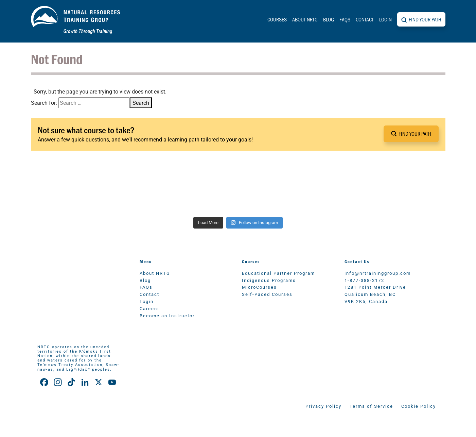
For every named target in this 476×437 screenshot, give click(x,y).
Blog (328, 19)
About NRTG (305, 19)
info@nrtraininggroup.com (378, 273)
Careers (149, 308)
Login (385, 19)
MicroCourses (259, 287)
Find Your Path (425, 19)
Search (141, 102)
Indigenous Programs (269, 280)
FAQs (344, 19)
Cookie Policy (418, 406)
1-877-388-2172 (364, 280)
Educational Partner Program (278, 273)
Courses (277, 19)
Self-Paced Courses (267, 294)
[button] (411, 133)
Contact (365, 19)
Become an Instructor (167, 315)
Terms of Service (371, 406)
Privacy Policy (323, 406)
